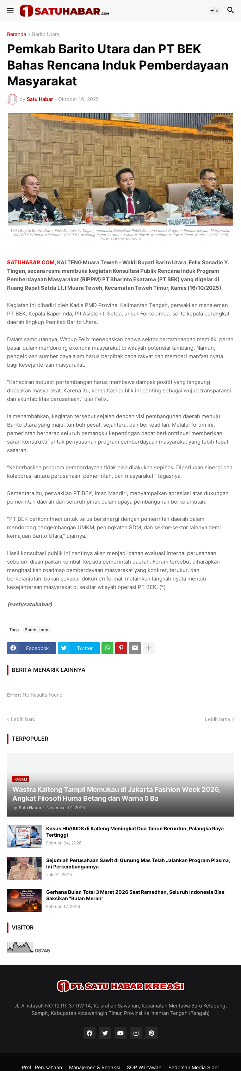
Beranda (16, 34)
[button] (9, 11)
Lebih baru (23, 719)
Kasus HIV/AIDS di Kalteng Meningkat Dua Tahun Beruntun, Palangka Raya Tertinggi (135, 831)
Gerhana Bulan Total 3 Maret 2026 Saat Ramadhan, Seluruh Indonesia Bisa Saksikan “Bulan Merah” (135, 895)
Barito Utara (46, 34)
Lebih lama (217, 719)
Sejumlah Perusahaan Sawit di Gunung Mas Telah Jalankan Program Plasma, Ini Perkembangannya (138, 863)
